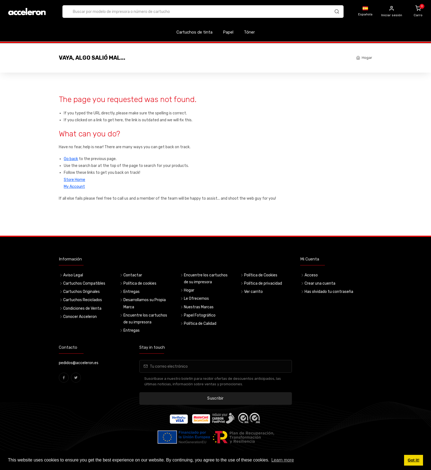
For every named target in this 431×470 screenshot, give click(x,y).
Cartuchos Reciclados (82, 300)
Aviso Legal (73, 275)
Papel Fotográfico (200, 315)
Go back (71, 158)
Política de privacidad (263, 283)
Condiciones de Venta (82, 308)
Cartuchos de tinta (194, 32)
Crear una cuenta (320, 283)
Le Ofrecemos (196, 298)
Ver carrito (253, 291)
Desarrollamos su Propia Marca (144, 303)
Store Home (74, 179)
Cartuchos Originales (81, 291)
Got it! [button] (413, 460)
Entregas (131, 291)
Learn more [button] (282, 460)
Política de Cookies (260, 275)
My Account (74, 186)
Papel (228, 32)
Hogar (367, 58)
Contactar (132, 275)
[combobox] (203, 11)
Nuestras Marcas (199, 307)
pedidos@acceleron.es (78, 363)
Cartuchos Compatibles (84, 283)
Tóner (249, 32)
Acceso (311, 275)
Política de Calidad (200, 323)
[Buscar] (337, 12)
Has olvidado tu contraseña (329, 291)
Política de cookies (139, 283)
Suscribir (215, 398)
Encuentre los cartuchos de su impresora (145, 319)
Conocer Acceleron (80, 316)
